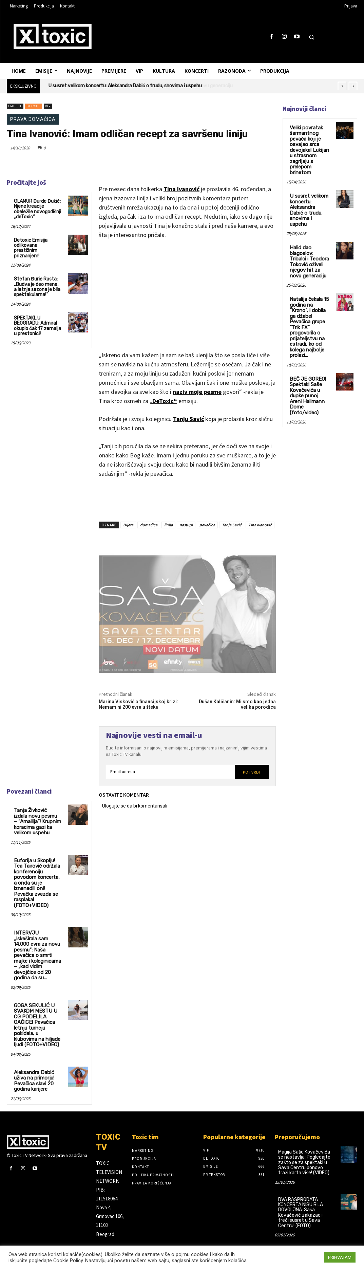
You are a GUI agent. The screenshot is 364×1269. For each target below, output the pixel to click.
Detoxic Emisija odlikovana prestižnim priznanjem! (30, 248)
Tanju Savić (188, 419)
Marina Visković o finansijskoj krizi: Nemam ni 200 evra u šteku (138, 704)
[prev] (342, 86)
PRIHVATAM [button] (339, 1257)
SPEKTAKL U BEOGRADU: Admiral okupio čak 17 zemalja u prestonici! (37, 326)
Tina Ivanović (181, 189)
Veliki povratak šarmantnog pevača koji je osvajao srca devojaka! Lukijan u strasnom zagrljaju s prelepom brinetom (308, 148)
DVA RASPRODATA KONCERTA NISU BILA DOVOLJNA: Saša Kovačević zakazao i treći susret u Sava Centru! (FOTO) (300, 1184)
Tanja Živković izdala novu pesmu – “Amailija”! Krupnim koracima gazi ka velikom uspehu (36, 820)
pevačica (207, 524)
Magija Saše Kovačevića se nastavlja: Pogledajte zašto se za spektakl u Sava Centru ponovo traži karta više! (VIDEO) (304, 1133)
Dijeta (128, 524)
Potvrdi (252, 772)
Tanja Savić (232, 524)
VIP (48, 106)
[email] (170, 772)
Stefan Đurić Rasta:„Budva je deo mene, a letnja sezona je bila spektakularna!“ (37, 286)
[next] (353, 86)
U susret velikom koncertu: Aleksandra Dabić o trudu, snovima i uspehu (125, 86)
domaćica (148, 524)
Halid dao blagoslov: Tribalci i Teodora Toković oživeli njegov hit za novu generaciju (309, 250)
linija (168, 524)
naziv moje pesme (197, 392)
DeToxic (33, 106)
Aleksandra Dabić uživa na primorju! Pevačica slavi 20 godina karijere (33, 1052)
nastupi (186, 524)
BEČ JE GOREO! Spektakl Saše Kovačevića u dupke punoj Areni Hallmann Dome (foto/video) (309, 369)
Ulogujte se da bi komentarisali (134, 806)
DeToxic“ (164, 401)
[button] (311, 37)
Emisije (15, 106)
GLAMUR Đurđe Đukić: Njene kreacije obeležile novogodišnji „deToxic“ (37, 209)
